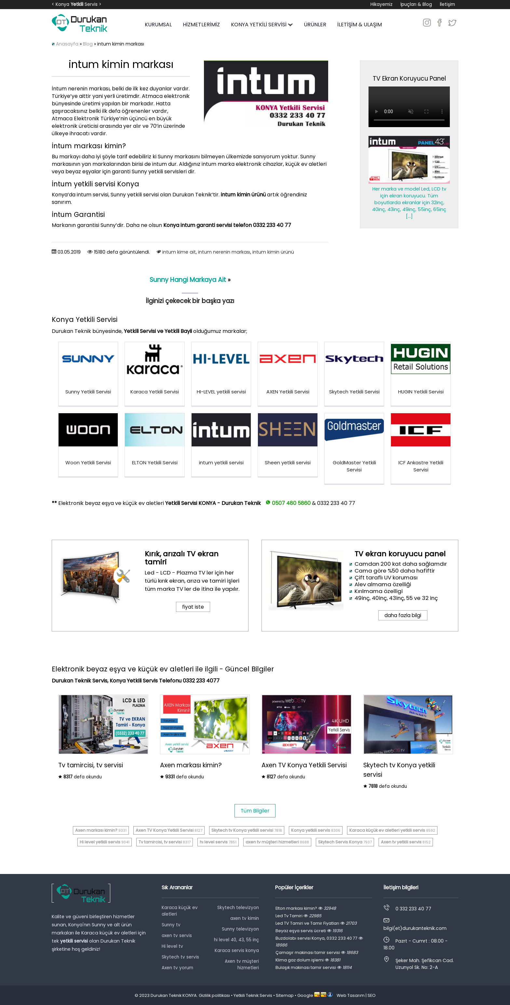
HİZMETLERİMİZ (201, 24)
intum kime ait (179, 252)
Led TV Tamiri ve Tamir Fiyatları (315, 923)
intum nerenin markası (224, 252)
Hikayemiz (381, 4)
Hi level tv (172, 946)
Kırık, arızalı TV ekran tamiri (182, 558)
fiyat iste (193, 606)
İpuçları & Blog (416, 4)
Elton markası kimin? (305, 908)
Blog (88, 44)
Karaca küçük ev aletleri (180, 911)
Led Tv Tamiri (298, 916)
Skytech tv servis (180, 957)
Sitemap (285, 995)
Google (305, 995)
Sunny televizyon (240, 929)
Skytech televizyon (238, 908)
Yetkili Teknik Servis (253, 995)
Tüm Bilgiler (255, 810)
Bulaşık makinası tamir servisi (313, 967)
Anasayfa (67, 44)
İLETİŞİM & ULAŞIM (359, 24)
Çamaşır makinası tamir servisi (316, 952)
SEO (372, 995)
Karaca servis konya (237, 950)
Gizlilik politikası (214, 995)
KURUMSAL (158, 24)
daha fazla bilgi (402, 615)
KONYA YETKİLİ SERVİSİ (262, 24)
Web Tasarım (351, 995)
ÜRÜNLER (315, 24)
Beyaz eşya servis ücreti (308, 930)
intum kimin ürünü (273, 252)
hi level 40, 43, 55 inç (236, 940)
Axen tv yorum (177, 968)
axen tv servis (177, 935)
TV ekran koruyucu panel (400, 554)
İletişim (447, 4)
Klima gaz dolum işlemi (307, 960)
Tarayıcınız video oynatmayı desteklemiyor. (409, 106)
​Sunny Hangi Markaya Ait (188, 279)
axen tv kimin (244, 918)
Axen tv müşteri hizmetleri (242, 964)
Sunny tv (171, 925)
